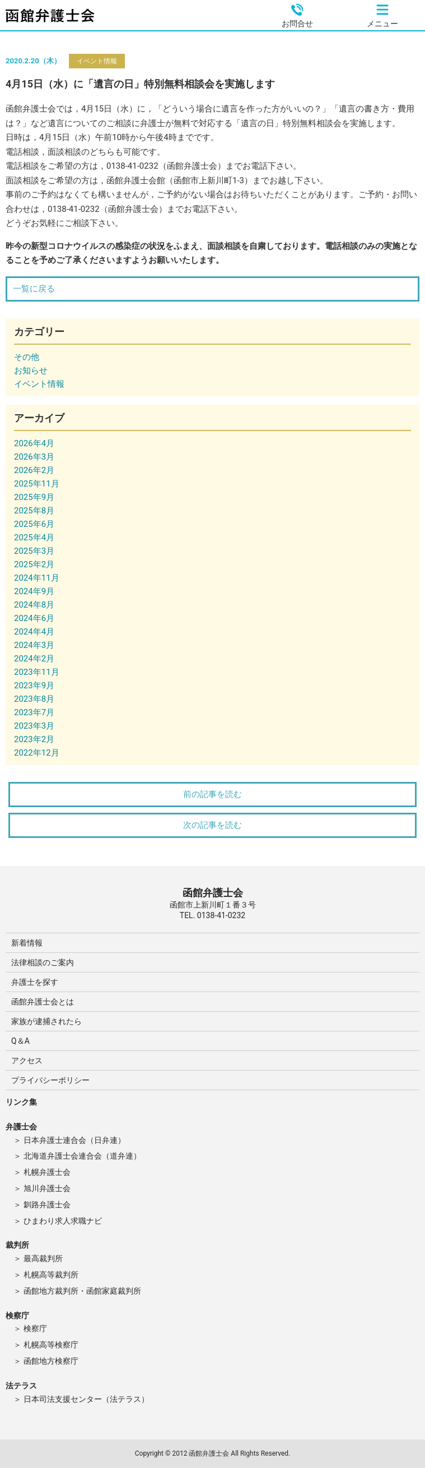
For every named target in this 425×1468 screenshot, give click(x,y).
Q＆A (20, 1040)
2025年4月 (34, 537)
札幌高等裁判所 (51, 1274)
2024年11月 (36, 578)
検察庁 (35, 1328)
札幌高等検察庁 (51, 1344)
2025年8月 (34, 511)
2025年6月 (34, 524)
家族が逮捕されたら (46, 1021)
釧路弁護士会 (47, 1204)
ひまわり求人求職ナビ (63, 1220)
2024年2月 (34, 659)
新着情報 (27, 942)
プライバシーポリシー (50, 1080)
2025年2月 (34, 564)
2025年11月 (36, 484)
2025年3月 (34, 551)
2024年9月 (34, 591)
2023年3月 (34, 726)
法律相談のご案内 (42, 962)
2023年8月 (34, 699)
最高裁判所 (43, 1258)
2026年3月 (34, 457)
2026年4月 (34, 443)
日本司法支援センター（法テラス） (86, 1399)
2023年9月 (34, 685)
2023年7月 (34, 712)
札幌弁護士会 (47, 1172)
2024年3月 (34, 645)
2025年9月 (34, 497)
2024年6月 (34, 618)
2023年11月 (36, 672)
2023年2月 (34, 739)
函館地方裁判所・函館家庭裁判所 (82, 1290)
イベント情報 (97, 61)
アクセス (27, 1060)
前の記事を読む (212, 794)
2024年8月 (34, 605)
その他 (26, 357)
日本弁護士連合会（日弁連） (74, 1140)
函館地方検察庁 (51, 1360)
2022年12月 (36, 753)
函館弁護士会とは (42, 1001)
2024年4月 (34, 632)
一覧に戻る (34, 289)
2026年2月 (34, 470)
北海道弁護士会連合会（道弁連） (82, 1155)
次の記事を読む (212, 825)
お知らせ (31, 370)
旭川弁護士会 (47, 1188)
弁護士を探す (34, 982)
